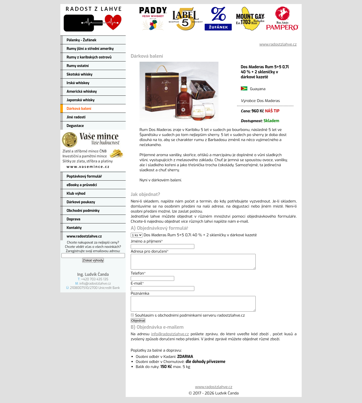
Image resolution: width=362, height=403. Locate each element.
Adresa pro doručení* (149, 251)
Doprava (73, 219)
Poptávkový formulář (84, 176)
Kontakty (74, 227)
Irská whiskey (78, 83)
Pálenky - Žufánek (81, 40)
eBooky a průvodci (82, 185)
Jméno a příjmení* (147, 241)
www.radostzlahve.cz (84, 236)
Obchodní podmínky (83, 210)
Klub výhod (76, 193)
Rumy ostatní (78, 65)
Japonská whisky (81, 100)
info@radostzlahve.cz (95, 283)
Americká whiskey (82, 91)
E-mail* (137, 286)
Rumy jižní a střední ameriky (90, 48)
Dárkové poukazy (81, 202)
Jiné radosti (76, 117)
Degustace (75, 125)
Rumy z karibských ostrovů (89, 57)
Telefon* (138, 276)
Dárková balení (79, 108)
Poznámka (140, 296)
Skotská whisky (80, 74)
